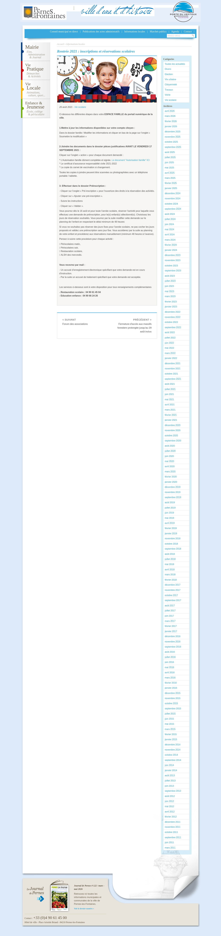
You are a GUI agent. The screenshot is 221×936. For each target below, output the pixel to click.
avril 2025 (169, 173)
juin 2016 (169, 662)
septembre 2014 (173, 760)
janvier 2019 (171, 533)
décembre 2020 (172, 425)
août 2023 (170, 276)
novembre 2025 (172, 137)
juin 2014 (169, 765)
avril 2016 (169, 672)
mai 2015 (169, 724)
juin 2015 (169, 719)
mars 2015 (170, 729)
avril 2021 (169, 404)
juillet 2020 (170, 451)
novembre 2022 (172, 317)
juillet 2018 (170, 559)
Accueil (60, 44)
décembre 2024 (172, 193)
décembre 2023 (172, 255)
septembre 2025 (173, 147)
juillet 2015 (170, 713)
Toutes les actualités (175, 64)
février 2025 (171, 183)
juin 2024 (169, 224)
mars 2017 (170, 621)
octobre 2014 (171, 755)
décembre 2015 (172, 693)
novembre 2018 (172, 538)
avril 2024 (169, 234)
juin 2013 (169, 786)
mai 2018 (169, 564)
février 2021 (171, 415)
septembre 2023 (173, 270)
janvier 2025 (171, 188)
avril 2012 (169, 811)
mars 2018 (170, 574)
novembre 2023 (172, 260)
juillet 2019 (170, 508)
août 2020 (170, 446)
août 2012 (170, 796)
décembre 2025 (172, 131)
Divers (168, 69)
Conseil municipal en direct (64, 31)
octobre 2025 (171, 142)
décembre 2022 (172, 312)
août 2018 (170, 554)
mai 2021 (169, 399)
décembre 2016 (172, 636)
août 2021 (170, 384)
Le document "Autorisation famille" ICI (131, 160)
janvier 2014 (171, 770)
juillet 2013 (170, 780)
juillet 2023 (170, 281)
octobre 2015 (171, 703)
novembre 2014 (172, 749)
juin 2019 (169, 513)
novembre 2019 (172, 492)
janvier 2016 (171, 688)
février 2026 (171, 121)
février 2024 (171, 245)
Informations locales (134, 31)
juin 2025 (169, 162)
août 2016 (170, 652)
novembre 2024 (172, 198)
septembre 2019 (173, 497)
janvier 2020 (171, 482)
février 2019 (171, 528)
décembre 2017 (172, 585)
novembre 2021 (172, 368)
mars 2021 (170, 410)
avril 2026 (169, 111)
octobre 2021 (171, 373)
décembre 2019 (172, 487)
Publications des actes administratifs (101, 31)
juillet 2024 (170, 219)
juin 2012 (169, 801)
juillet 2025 (170, 157)
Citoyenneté (171, 84)
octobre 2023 (171, 265)
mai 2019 (169, 518)
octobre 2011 (171, 832)
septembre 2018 (173, 549)
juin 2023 (169, 286)
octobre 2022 (171, 322)
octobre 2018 (171, 544)
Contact (188, 31)
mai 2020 (169, 461)
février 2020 (171, 477)
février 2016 (171, 683)
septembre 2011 (173, 837)
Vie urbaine (170, 79)
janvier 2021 (171, 420)
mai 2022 (169, 348)
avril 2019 (169, 523)
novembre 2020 (172, 430)
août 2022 (170, 332)
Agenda (175, 31)
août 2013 (170, 775)
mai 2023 (169, 291)
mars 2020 (170, 471)
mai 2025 (169, 167)
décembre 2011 (172, 822)
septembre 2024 (173, 209)
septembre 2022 (173, 327)
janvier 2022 (171, 358)
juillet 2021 (170, 389)
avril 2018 (169, 569)
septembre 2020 (173, 440)
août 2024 (170, 214)
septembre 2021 (173, 379)
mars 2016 (170, 677)
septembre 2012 (173, 791)
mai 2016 (169, 667)
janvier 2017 (171, 631)
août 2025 (170, 152)
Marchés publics (158, 31)
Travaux (169, 90)
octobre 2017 (171, 595)
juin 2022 (169, 343)
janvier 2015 (171, 739)
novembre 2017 (172, 590)
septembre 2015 (173, 708)
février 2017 (171, 626)
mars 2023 (170, 296)
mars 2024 (170, 240)
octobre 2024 (171, 204)
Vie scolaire (80, 107)
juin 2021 (169, 394)
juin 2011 (169, 842)
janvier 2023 (171, 306)
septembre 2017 (173, 600)
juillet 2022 (170, 337)
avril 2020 (169, 466)
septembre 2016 (173, 647)
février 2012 (171, 816)
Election (169, 74)
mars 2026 (170, 116)
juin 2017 (169, 616)
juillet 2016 (170, 657)
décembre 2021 (172, 363)
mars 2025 (170, 178)
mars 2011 (170, 847)
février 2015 (171, 734)
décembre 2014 (172, 744)
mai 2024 (169, 229)
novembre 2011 (172, 827)
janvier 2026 (171, 126)
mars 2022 (170, 353)
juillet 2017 (170, 610)
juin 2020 (169, 456)
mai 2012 (169, 806)
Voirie (167, 95)
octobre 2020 (171, 435)
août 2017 (170, 605)
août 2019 (170, 502)
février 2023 (171, 301)
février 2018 (171, 580)
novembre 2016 (172, 641)
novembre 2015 (172, 698)
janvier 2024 (171, 250)
